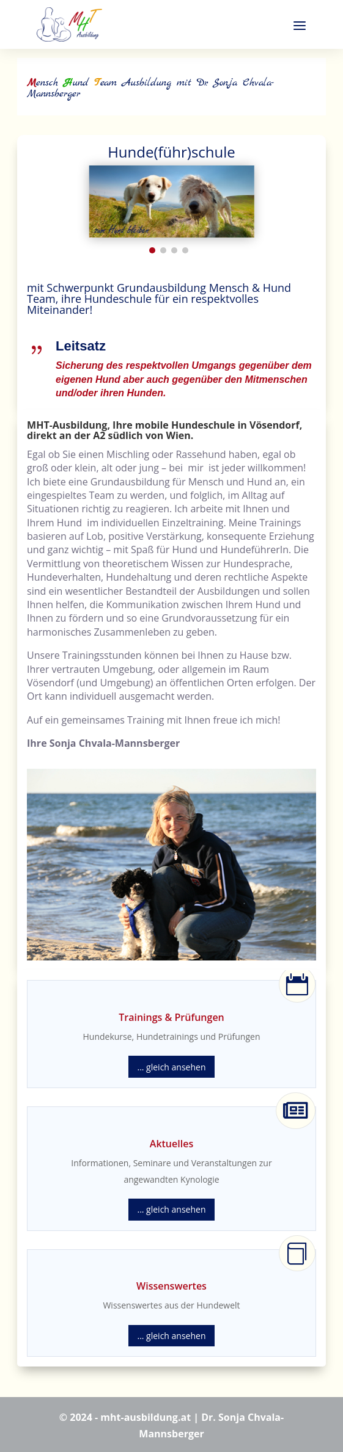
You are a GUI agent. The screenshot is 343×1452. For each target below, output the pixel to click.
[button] (152, 250)
